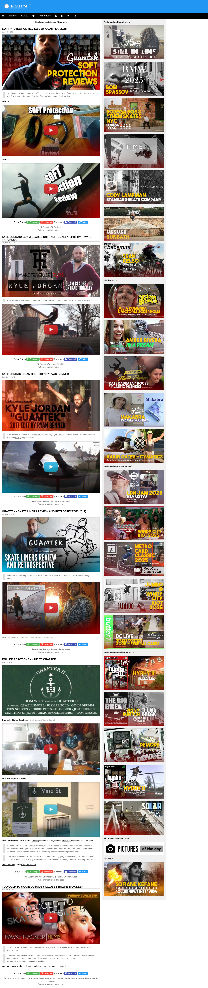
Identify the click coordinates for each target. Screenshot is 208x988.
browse (126, 838)
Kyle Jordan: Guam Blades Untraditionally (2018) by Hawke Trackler (46, 238)
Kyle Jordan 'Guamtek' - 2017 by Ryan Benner (35, 374)
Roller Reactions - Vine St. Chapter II (30, 659)
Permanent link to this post (52, 230)
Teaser (35, 841)
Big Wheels (65, 501)
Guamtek (65, 96)
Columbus (56, 978)
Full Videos (45, 15)
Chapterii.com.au (28, 864)
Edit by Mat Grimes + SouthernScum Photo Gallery (46, 966)
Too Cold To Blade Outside (18, 978)
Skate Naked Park (64, 947)
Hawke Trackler (83, 300)
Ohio (66, 978)
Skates (24, 15)
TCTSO (10, 947)
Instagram (48, 222)
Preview (65, 841)
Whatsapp (34, 222)
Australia (60, 877)
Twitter (84, 222)
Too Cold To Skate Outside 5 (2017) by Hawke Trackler (42, 886)
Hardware (65, 649)
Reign (47, 649)
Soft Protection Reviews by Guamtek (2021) (34, 28)
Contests (51, 981)
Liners (56, 649)
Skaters (12, 15)
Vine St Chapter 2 (46, 877)
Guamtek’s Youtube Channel (44, 720)
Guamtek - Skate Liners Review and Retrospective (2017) (44, 511)
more (127, 22)
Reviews (57, 227)
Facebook (72, 222)
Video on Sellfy (8, 864)
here (17, 437)
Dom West (72, 877)
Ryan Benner (58, 435)
